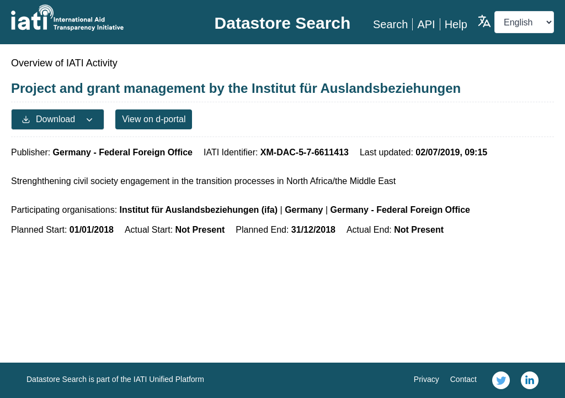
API (426, 24)
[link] (501, 380)
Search (390, 24)
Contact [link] (463, 379)
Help (456, 24)
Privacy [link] (426, 379)
